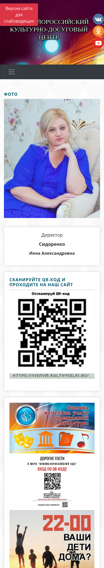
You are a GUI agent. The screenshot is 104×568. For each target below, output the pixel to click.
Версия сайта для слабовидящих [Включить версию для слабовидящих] (19, 15)
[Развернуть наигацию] (11, 72)
